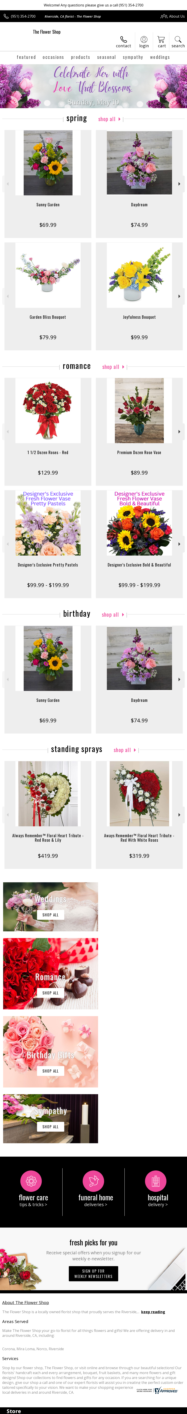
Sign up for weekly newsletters (93, 1140)
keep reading (153, 1178)
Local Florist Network (140, 1409)
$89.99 (139, 472)
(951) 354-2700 (23, 16)
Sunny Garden (48, 204)
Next (180, 184)
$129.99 (48, 472)
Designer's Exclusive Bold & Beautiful (139, 565)
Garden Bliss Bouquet (48, 317)
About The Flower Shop (25, 1168)
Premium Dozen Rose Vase (139, 452)
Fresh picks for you (93, 1115)
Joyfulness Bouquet (139, 317)
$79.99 (48, 337)
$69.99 (48, 224)
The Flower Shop (47, 31)
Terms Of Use (83, 1409)
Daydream (139, 204)
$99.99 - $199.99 (48, 585)
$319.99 (139, 855)
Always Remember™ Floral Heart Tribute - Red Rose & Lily (48, 838)
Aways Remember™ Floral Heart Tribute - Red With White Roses (139, 838)
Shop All (107, 119)
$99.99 (139, 337)
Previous (7, 184)
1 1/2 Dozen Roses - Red (47, 452)
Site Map (168, 1409)
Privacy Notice (109, 1409)
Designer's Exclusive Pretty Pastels (48, 565)
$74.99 (139, 224)
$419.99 (48, 855)
